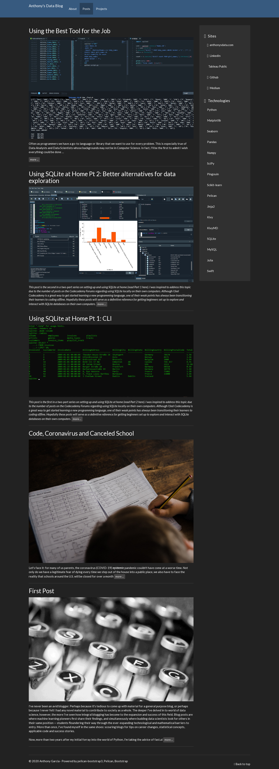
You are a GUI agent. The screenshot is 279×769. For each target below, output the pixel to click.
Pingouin (213, 174)
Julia (210, 260)
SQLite (211, 238)
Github (212, 77)
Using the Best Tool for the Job (69, 31)
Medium (213, 88)
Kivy (210, 217)
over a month (105, 576)
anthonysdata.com (220, 45)
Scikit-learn (214, 185)
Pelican (212, 195)
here (144, 287)
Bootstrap (121, 761)
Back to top (242, 764)
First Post (41, 591)
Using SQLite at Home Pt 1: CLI (70, 318)
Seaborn (212, 131)
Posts (86, 8)
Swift (210, 271)
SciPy (210, 163)
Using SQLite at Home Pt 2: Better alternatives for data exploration (102, 177)
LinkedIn (214, 55)
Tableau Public (217, 66)
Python (212, 109)
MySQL (212, 249)
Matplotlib (214, 120)
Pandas (212, 142)
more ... (34, 159)
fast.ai (158, 739)
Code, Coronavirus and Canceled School (81, 433)
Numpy (211, 152)
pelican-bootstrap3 (90, 761)
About (73, 8)
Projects (101, 8)
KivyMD (212, 228)
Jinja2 (211, 206)
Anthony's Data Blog (46, 5)
